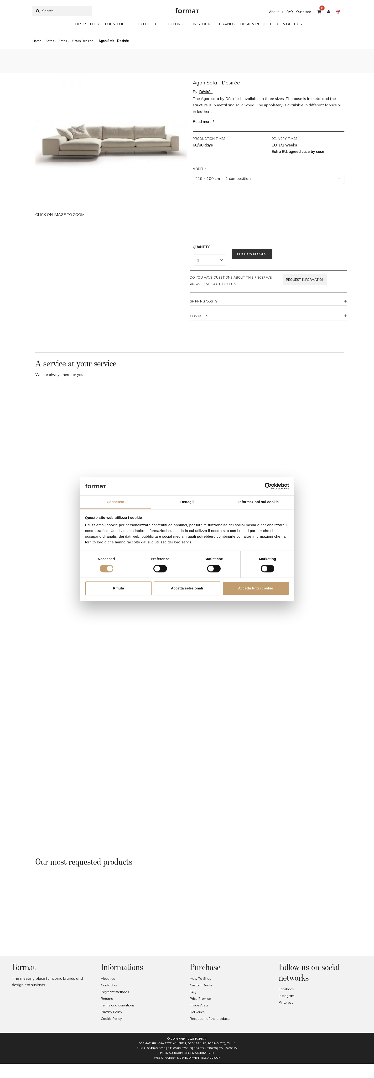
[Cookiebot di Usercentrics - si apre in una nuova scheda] (268, 486)
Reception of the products (210, 1018)
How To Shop (200, 978)
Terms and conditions (118, 1005)
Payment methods (115, 992)
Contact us (109, 985)
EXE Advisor (210, 1057)
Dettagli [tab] (187, 502)
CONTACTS (199, 316)
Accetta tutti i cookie (255, 588)
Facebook (286, 989)
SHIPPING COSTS (203, 301)
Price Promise (200, 998)
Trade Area (199, 1005)
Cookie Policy (111, 1018)
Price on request (252, 254)
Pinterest (286, 1002)
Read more (202, 121)
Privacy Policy (111, 1012)
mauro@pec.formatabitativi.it (190, 1053)
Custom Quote (201, 985)
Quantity (201, 247)
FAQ (289, 12)
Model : (199, 169)
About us (276, 12)
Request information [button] (305, 279)
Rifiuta (118, 588)
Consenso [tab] (115, 502)
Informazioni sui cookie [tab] (259, 502)
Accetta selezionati (187, 588)
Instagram (287, 996)
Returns (107, 998)
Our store (303, 12)
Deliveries (197, 1012)
